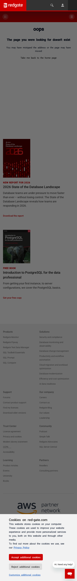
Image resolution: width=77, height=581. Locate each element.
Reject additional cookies (25, 566)
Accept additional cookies (25, 557)
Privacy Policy (21, 547)
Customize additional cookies (25, 575)
